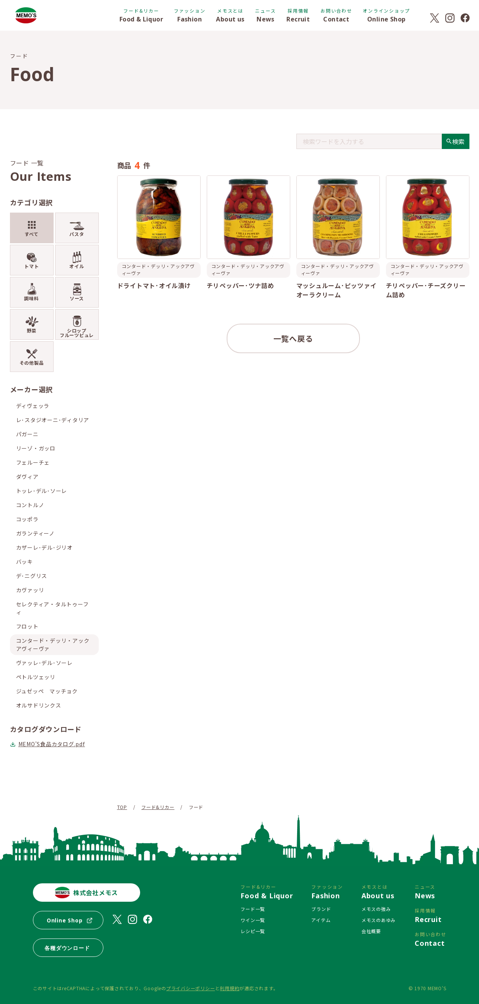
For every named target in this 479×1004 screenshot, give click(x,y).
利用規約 (229, 988)
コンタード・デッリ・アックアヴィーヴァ (53, 644)
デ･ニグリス (31, 576)
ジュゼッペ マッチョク (47, 691)
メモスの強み (376, 909)
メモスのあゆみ (378, 920)
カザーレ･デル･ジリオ (44, 547)
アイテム (320, 920)
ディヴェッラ (33, 405)
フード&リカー (157, 807)
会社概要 (371, 931)
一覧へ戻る (293, 338)
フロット (27, 626)
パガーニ (27, 434)
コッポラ (27, 519)
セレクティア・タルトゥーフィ (52, 608)
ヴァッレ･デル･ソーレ (44, 663)
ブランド (321, 909)
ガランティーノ (35, 533)
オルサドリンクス (38, 705)
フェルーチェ (33, 462)
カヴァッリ (30, 590)
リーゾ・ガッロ (36, 448)
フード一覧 (252, 909)
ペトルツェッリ (36, 677)
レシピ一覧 (252, 931)
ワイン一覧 (252, 920)
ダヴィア (27, 476)
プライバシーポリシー (190, 988)
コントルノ (30, 505)
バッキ (24, 561)
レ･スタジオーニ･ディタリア (53, 420)
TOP (122, 807)
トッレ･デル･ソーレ (41, 491)
